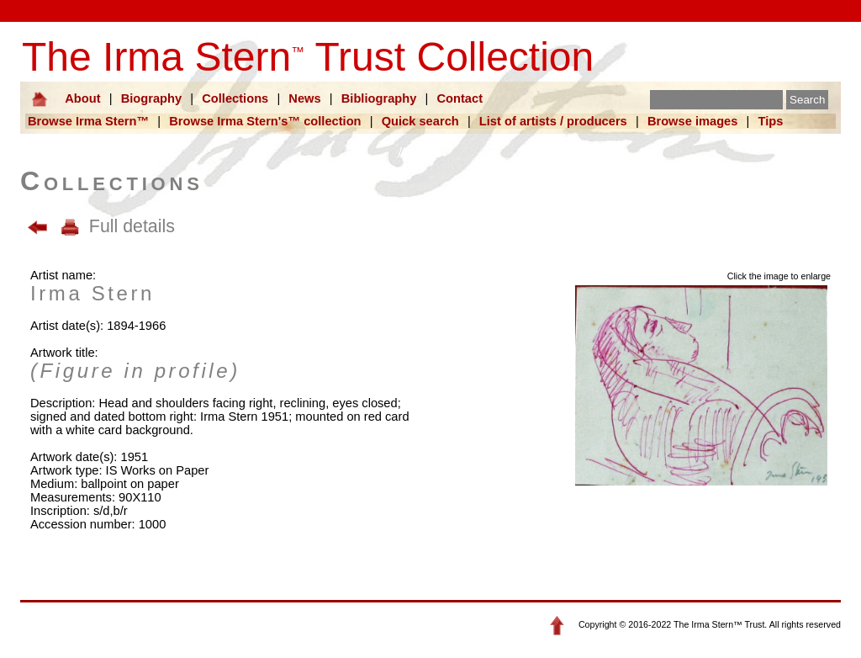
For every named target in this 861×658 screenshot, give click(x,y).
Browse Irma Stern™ (88, 121)
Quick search (420, 121)
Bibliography (379, 98)
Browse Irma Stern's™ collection (265, 121)
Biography (151, 98)
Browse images (692, 121)
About (82, 98)
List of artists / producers (553, 121)
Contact (459, 98)
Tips (771, 121)
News (304, 98)
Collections (235, 98)
